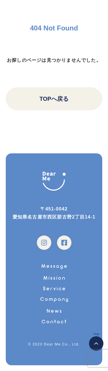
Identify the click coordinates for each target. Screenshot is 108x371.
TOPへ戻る (54, 99)
